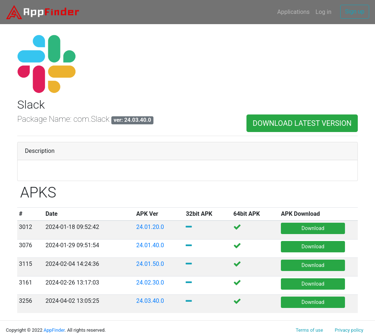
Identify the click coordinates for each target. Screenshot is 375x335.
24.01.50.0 (150, 263)
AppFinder (54, 330)
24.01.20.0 (150, 226)
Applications (293, 11)
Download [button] (312, 228)
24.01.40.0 (150, 245)
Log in (323, 11)
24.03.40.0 (150, 300)
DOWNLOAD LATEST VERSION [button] (302, 123)
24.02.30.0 (150, 282)
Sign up (354, 11)
